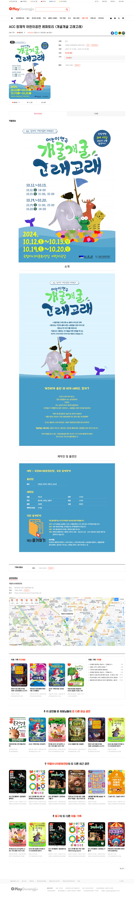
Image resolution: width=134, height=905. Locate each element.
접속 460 (121, 1)
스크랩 (29, 102)
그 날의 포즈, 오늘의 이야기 (116, 796)
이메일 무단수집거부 (54, 881)
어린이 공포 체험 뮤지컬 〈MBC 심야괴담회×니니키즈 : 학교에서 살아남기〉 (19, 691)
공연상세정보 (38, 114)
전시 (69, 18)
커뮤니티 (93, 18)
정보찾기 (112, 1)
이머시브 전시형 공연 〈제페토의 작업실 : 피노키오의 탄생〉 (76, 799)
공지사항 (24, 881)
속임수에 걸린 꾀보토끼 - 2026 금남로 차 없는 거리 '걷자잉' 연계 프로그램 (75, 691)
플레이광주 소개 (14, 881)
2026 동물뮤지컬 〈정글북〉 (76, 744)
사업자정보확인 (51, 890)
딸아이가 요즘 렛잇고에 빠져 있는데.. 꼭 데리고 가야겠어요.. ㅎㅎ (106, 675)
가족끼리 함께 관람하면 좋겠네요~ (98, 669)
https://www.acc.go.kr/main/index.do (28, 593)
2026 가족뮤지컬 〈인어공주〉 (37, 744)
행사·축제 (76, 18)
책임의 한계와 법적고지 (69, 881)
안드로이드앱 (13, 1)
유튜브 (43, 1)
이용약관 (31, 881)
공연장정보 (94, 45)
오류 (44, 102)
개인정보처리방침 (41, 881)
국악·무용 (63, 18)
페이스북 (52, 1)
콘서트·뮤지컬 (36, 18)
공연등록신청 (20, 18)
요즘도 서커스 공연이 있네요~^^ (97, 667)
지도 (88, 45)
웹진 (28, 18)
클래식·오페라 (52, 18)
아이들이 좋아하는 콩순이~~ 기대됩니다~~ (100, 664)
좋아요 (21, 33)
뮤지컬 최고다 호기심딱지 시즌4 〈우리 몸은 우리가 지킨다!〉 (56, 746)
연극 (44, 18)
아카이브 (101, 18)
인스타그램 (33, 1)
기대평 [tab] (96, 114)
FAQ (79, 881)
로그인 (96, 1)
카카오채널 (62, 1)
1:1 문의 (121, 881)
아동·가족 (85, 18)
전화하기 (77, 65)
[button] (122, 868)
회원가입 (104, 1)
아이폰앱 (24, 1)
